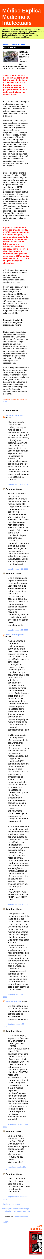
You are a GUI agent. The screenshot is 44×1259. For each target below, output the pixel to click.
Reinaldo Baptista (15, 634)
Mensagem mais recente (13, 1209)
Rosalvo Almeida (14, 415)
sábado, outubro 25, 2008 (18, 484)
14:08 (5, 401)
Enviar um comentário (11, 1204)
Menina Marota (13, 1001)
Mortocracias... (10, 47)
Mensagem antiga (22, 1211)
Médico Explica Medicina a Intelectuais (21, 17)
